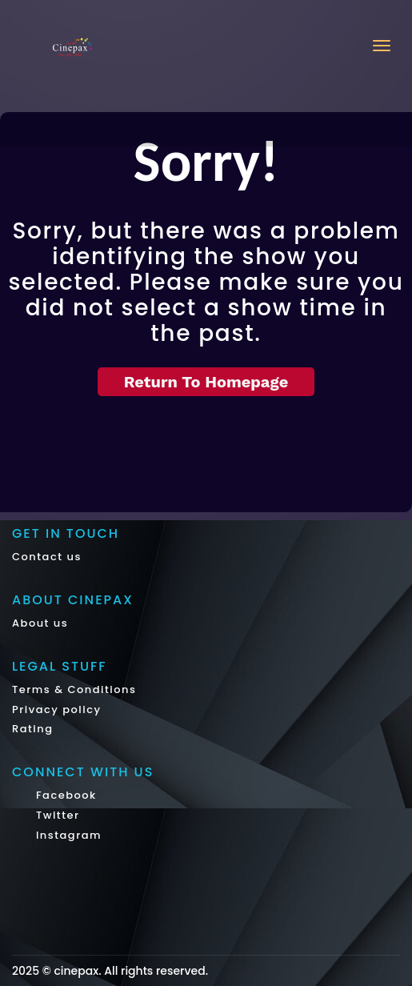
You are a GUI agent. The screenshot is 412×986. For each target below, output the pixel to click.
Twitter (56, 815)
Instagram (67, 835)
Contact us (47, 556)
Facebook (64, 795)
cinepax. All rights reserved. (131, 971)
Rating (33, 728)
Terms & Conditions (74, 689)
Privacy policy (57, 709)
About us (40, 623)
